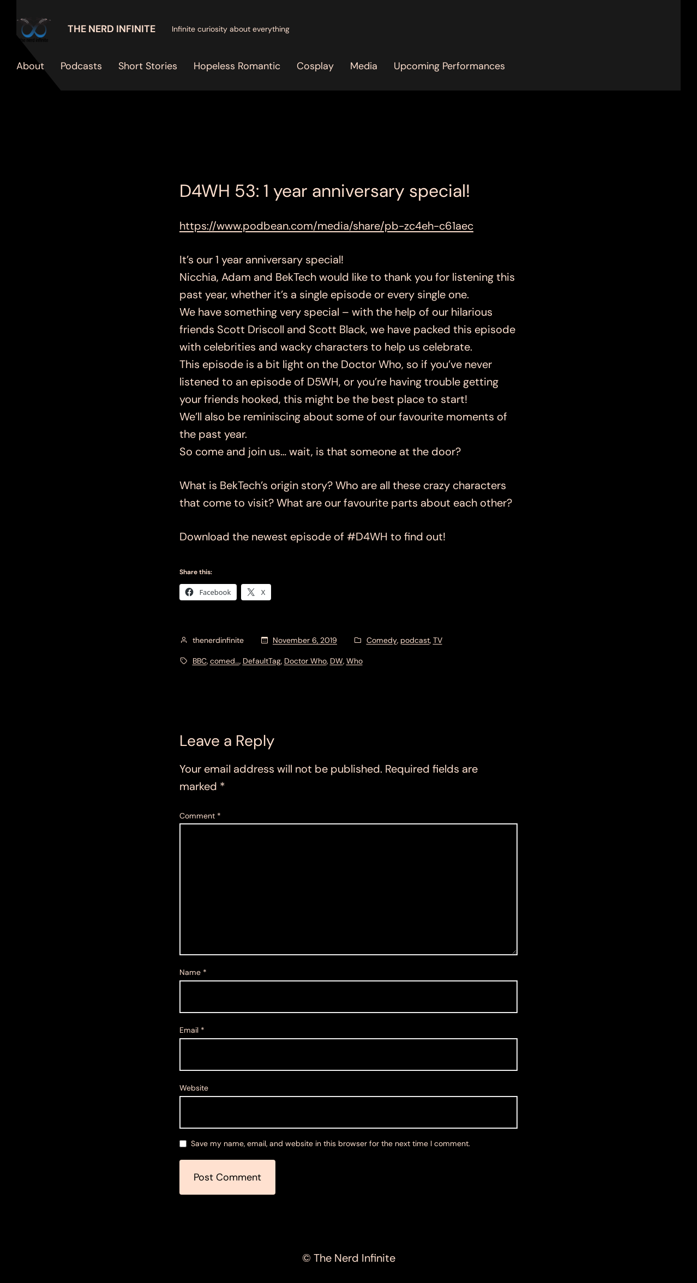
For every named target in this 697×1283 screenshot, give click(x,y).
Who (354, 661)
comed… (224, 661)
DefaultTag (262, 661)
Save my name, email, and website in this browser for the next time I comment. (330, 1144)
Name (193, 972)
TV (437, 640)
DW (336, 661)
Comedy (381, 640)
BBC (200, 661)
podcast (415, 640)
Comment (200, 816)
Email (192, 1030)
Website (193, 1088)
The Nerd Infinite (111, 28)
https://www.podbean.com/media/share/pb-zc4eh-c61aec (326, 226)
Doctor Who (305, 661)
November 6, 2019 (305, 640)
